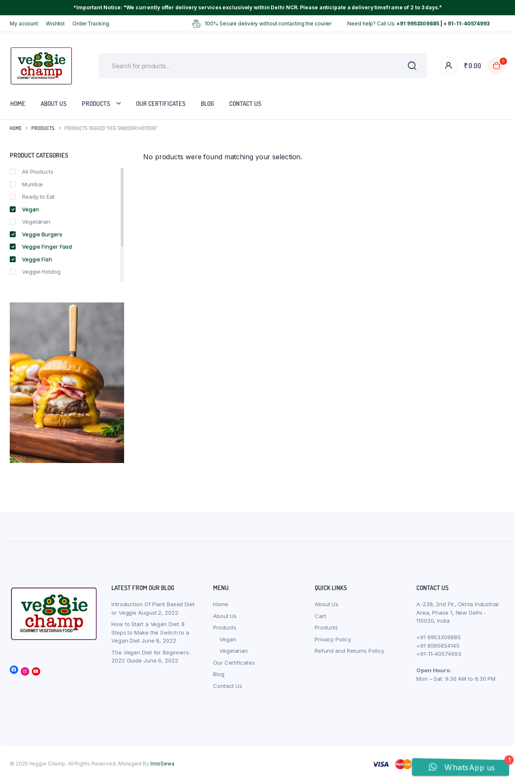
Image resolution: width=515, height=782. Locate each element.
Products (96, 104)
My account (24, 23)
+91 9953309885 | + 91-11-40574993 (443, 23)
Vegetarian (30, 221)
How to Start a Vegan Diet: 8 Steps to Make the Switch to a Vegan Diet (150, 632)
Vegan (24, 209)
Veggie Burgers (36, 234)
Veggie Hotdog (35, 271)
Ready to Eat (32, 196)
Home (17, 104)
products (43, 128)
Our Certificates (161, 104)
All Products (31, 171)
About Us (53, 104)
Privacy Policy (333, 639)
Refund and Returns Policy (349, 650)
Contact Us (245, 104)
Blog (207, 104)
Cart (320, 616)
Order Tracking (90, 23)
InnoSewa (162, 763)
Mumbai (26, 184)
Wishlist (55, 23)
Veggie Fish (31, 259)
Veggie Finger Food (41, 246)
